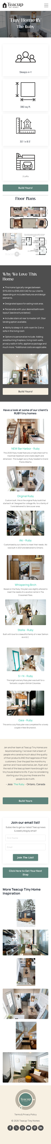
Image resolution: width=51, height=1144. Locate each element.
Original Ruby (25, 496)
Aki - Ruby (25, 540)
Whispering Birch (25, 585)
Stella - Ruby (25, 630)
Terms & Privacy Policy (25, 1114)
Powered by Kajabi (25, 1137)
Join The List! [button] (25, 857)
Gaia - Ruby (25, 720)
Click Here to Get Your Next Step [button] (25, 872)
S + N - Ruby (25, 676)
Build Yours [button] (25, 800)
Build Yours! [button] (25, 187)
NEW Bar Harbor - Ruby (25, 448)
